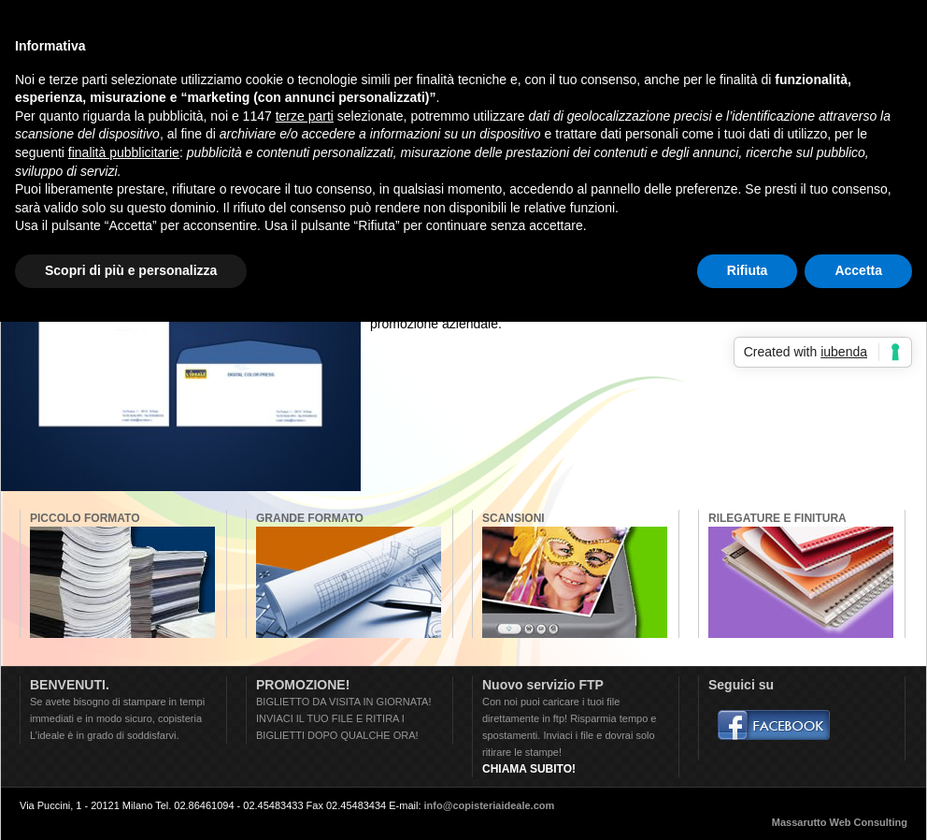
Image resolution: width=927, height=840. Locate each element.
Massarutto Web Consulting (839, 822)
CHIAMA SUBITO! (529, 768)
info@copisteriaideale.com (489, 805)
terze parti (305, 116)
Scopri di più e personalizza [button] (131, 270)
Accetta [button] (858, 270)
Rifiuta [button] (747, 270)
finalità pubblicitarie (123, 152)
